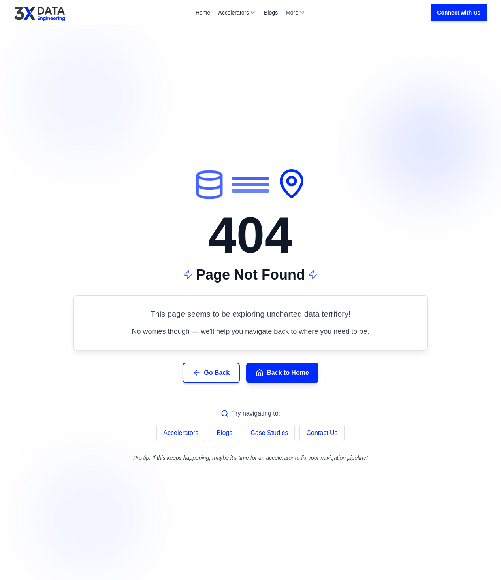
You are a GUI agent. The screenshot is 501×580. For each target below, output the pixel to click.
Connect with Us (458, 12)
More (295, 12)
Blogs (271, 12)
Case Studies (269, 432)
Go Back (211, 373)
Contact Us (321, 432)
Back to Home (282, 373)
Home (203, 12)
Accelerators (237, 12)
